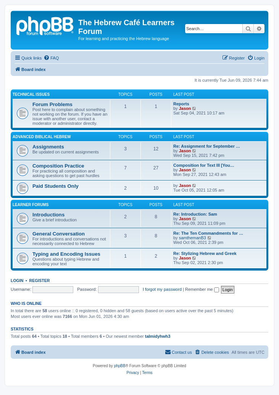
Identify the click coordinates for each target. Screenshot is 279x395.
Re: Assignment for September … (206, 146)
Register (39, 280)
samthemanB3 (192, 237)
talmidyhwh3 (158, 336)
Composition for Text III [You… (203, 165)
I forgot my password (162, 289)
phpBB (120, 366)
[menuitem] (51, 58)
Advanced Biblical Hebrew (42, 137)
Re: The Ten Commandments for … (208, 233)
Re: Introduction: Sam (195, 214)
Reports (181, 104)
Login (17, 280)
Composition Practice (58, 166)
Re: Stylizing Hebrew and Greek (205, 253)
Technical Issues (31, 94)
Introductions (48, 215)
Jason (185, 108)
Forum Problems (52, 104)
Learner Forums (30, 205)
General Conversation (58, 234)
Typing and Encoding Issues (66, 254)
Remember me (202, 289)
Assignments (48, 147)
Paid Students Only (55, 186)
